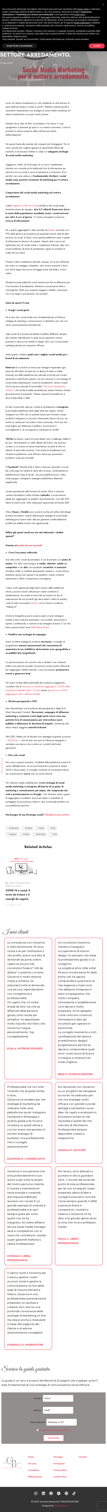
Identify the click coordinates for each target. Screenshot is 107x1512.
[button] (103, 4)
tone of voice (13, 886)
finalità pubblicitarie (82, 23)
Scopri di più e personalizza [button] (19, 46)
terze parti (45, 17)
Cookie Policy (60, 1476)
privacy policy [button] (83, 9)
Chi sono (32, 1463)
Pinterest (26, 834)
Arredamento (13, 828)
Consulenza (33, 1470)
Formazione (59, 1463)
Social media (40, 834)
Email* (38, 1410)
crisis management (19, 883)
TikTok (54, 834)
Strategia (58, 1456)
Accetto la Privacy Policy (55, 1430)
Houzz (53, 828)
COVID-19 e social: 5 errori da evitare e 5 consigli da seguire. (18, 895)
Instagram (12, 834)
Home (31, 1456)
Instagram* (38, 1422)
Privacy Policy (60, 1470)
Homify (41, 828)
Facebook (28, 828)
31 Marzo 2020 (13, 904)
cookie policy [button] (79, 14)
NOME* (38, 1398)
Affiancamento (35, 1476)
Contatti (83, 1456)
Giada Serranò (61, 1505)
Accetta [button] (96, 46)
